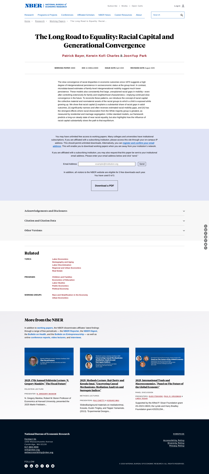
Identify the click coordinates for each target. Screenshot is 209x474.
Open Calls (137, 6)
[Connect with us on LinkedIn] (31, 466)
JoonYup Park (135, 55)
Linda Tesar (141, 398)
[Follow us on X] (26, 466)
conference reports (40, 337)
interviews (76, 337)
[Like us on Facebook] (47, 466)
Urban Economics (60, 298)
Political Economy (60, 289)
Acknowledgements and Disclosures (46, 210)
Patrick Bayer (73, 55)
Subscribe (112, 6)
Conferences (67, 15)
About (139, 15)
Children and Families (62, 277)
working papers (45, 328)
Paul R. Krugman (172, 396)
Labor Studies (58, 283)
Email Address (70, 164)
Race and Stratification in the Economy (70, 295)
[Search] (181, 15)
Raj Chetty (99, 400)
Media (125, 6)
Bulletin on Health (37, 334)
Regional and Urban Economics (66, 268)
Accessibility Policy (173, 440)
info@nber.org (32, 450)
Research (29, 15)
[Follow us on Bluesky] (36, 466)
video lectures (58, 337)
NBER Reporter (71, 331)
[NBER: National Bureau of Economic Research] (48, 7)
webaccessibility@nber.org (39, 452)
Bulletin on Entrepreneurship (69, 334)
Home (27, 21)
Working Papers (58, 21)
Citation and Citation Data (40, 220)
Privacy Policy (177, 446)
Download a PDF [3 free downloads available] (104, 185)
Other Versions (33, 230)
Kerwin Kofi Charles (103, 55)
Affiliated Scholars (86, 15)
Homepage (178, 434)
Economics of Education (63, 280)
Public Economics (60, 286)
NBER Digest (90, 331)
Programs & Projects (47, 15)
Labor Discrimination (61, 265)
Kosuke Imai (113, 400)
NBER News (105, 15)
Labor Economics (60, 259)
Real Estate (57, 271)
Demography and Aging (63, 262)
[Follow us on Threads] (42, 466)
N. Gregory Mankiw (46, 394)
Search (156, 15)
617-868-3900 (32, 447)
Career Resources (123, 15)
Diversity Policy (176, 443)
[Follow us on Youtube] (52, 466)
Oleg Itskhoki (156, 396)
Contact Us (30, 439)
